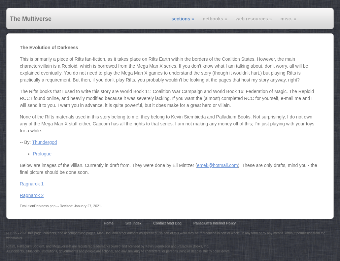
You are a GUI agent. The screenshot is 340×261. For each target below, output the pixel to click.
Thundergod (44, 142)
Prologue (42, 153)
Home (109, 223)
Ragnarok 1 (32, 183)
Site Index (133, 223)
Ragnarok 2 (32, 195)
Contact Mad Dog (167, 223)
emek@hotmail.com (217, 165)
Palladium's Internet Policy (214, 223)
